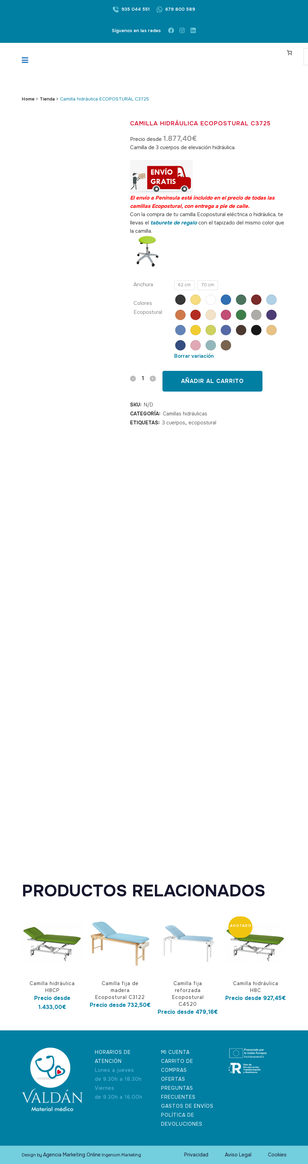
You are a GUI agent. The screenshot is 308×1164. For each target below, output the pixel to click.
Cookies (277, 1155)
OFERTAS (173, 1079)
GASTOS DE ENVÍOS (187, 1106)
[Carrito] (289, 52)
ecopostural (202, 423)
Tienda (47, 99)
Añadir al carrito (212, 381)
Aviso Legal (238, 1155)
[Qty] (142, 378)
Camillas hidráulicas (185, 414)
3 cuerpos (173, 423)
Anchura (143, 284)
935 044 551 (135, 9)
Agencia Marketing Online (72, 1155)
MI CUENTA (175, 1052)
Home (28, 99)
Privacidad (196, 1155)
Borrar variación (194, 356)
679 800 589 (180, 9)
